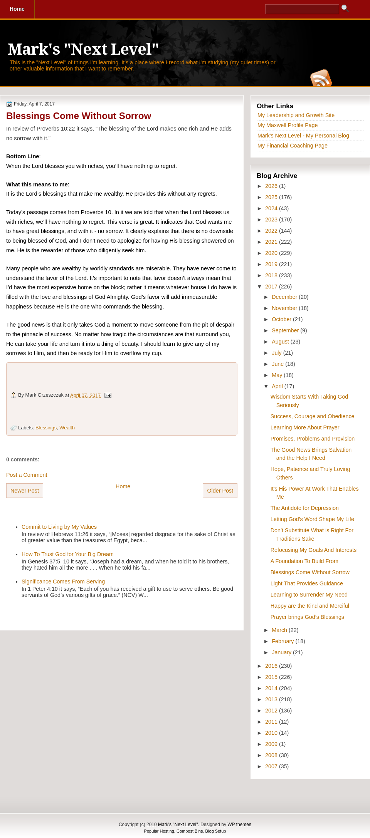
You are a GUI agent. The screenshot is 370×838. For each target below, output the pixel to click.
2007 (272, 766)
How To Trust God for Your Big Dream (68, 554)
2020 (272, 253)
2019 (272, 264)
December (285, 297)
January (282, 652)
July (277, 353)
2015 (272, 677)
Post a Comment (26, 475)
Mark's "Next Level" (83, 49)
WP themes (239, 824)
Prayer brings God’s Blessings (307, 617)
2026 (272, 186)
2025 (272, 197)
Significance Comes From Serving (63, 581)
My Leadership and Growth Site (296, 115)
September (286, 330)
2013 (272, 699)
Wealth (67, 428)
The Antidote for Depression (305, 508)
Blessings (46, 428)
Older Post (220, 491)
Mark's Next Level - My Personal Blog (303, 135)
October (282, 319)
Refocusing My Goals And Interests (314, 550)
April (278, 386)
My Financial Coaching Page (292, 145)
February (283, 641)
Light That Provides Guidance (307, 583)
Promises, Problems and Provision (313, 439)
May (278, 375)
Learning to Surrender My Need (309, 595)
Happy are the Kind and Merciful (310, 606)
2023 (272, 219)
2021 (272, 242)
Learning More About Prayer (305, 427)
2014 (272, 688)
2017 (272, 286)
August (281, 342)
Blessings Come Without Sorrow (78, 116)
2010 (272, 733)
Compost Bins (190, 831)
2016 (272, 666)
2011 (272, 722)
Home (123, 486)
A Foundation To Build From (304, 561)
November (285, 308)
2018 (272, 275)
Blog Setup (215, 831)
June (278, 364)
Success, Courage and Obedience (313, 416)
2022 (272, 231)
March (280, 630)
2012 (272, 710)
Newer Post (24, 491)
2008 (272, 755)
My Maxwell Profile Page (287, 125)
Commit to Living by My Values (59, 527)
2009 (272, 744)
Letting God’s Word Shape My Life (312, 519)
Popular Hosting (159, 831)
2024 (272, 208)
